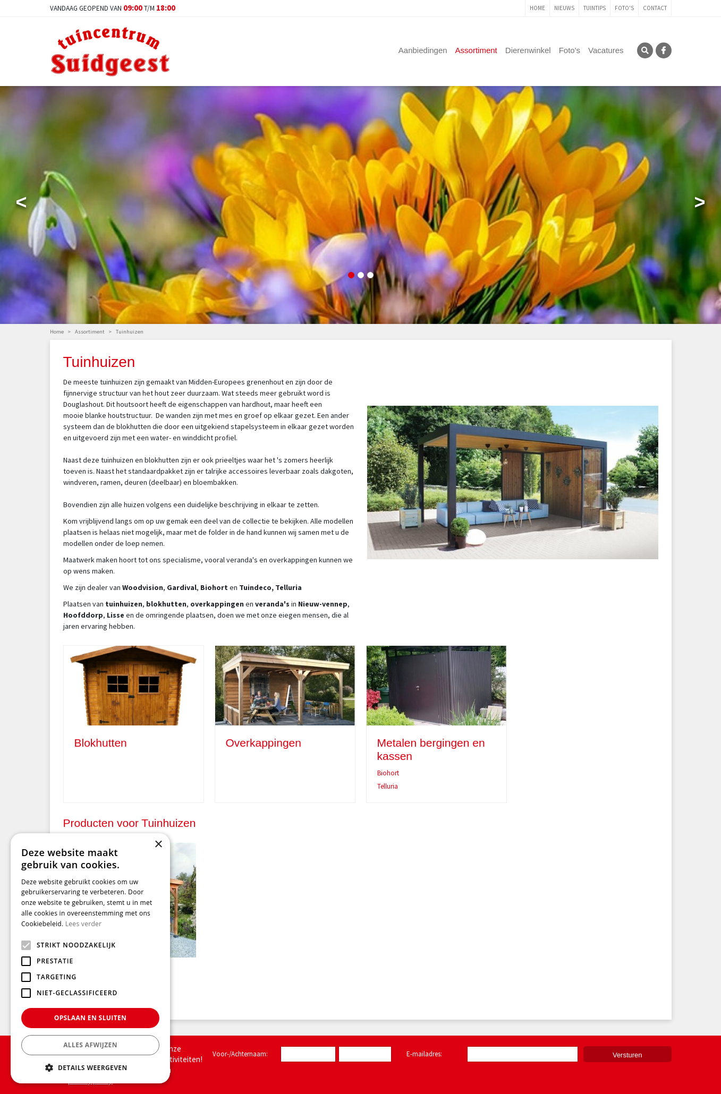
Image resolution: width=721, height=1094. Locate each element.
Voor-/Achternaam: (240, 1053)
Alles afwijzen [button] (90, 1044)
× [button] (158, 845)
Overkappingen (263, 743)
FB (664, 50)
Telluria (387, 786)
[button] (90, 1067)
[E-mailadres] (522, 1054)
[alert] (90, 958)
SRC (645, 50)
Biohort (388, 772)
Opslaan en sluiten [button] (90, 1017)
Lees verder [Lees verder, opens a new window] (83, 923)
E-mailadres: (426, 1054)
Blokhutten (100, 743)
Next (699, 204)
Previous (21, 204)
